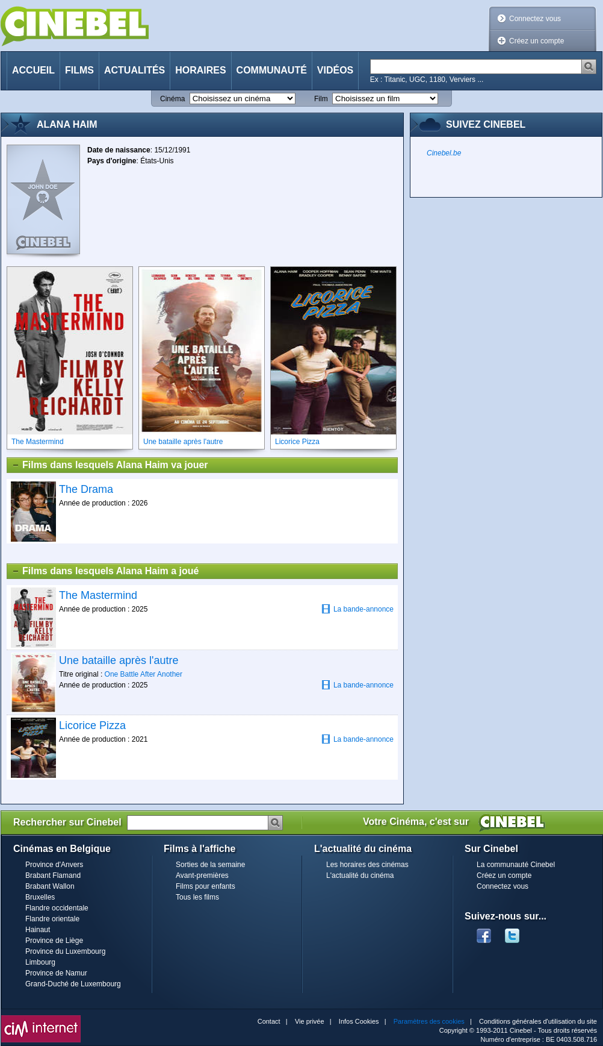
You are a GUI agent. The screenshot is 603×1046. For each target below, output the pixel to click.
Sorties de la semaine (210, 864)
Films (79, 70)
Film (321, 99)
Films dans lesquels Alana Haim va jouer (109, 465)
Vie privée (309, 1021)
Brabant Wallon (50, 886)
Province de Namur (56, 973)
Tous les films (197, 897)
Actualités (134, 70)
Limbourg (40, 962)
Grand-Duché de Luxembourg (73, 984)
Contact (269, 1021)
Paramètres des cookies (429, 1021)
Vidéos (335, 70)
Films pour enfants (205, 886)
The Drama (86, 489)
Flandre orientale (52, 919)
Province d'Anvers (54, 864)
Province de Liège (54, 940)
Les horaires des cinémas (367, 864)
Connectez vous (535, 18)
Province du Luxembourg (65, 951)
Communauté (272, 70)
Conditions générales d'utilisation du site (538, 1021)
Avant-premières (202, 875)
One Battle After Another (143, 674)
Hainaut (37, 929)
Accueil (33, 70)
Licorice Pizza (92, 725)
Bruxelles (40, 897)
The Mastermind (98, 595)
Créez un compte (536, 41)
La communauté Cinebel (516, 864)
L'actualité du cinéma (360, 875)
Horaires (200, 70)
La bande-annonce (357, 608)
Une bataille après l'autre (119, 660)
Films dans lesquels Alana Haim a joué (105, 571)
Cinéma (172, 99)
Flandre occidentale (56, 908)
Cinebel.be (444, 153)
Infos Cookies (359, 1021)
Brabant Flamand (53, 875)
